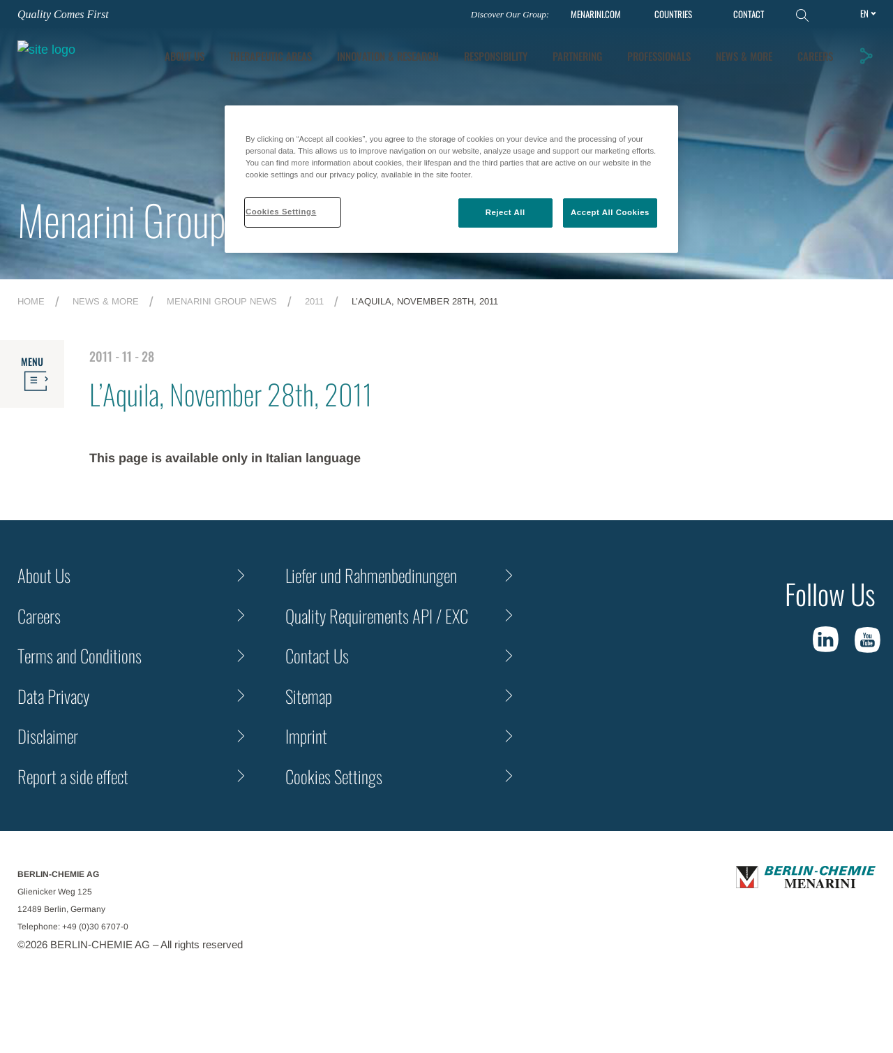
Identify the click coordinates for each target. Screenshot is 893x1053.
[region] (451, 179)
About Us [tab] (247, 49)
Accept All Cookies (610, 212)
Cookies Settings (333, 776)
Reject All (505, 212)
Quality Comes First (63, 14)
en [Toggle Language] (864, 13)
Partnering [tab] (639, 49)
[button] (867, 62)
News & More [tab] (806, 49)
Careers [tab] (816, 77)
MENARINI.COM (596, 14)
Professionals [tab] (721, 49)
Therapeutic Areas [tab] (333, 49)
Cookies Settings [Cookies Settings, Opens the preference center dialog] (281, 211)
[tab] (450, 50)
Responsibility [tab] (558, 49)
